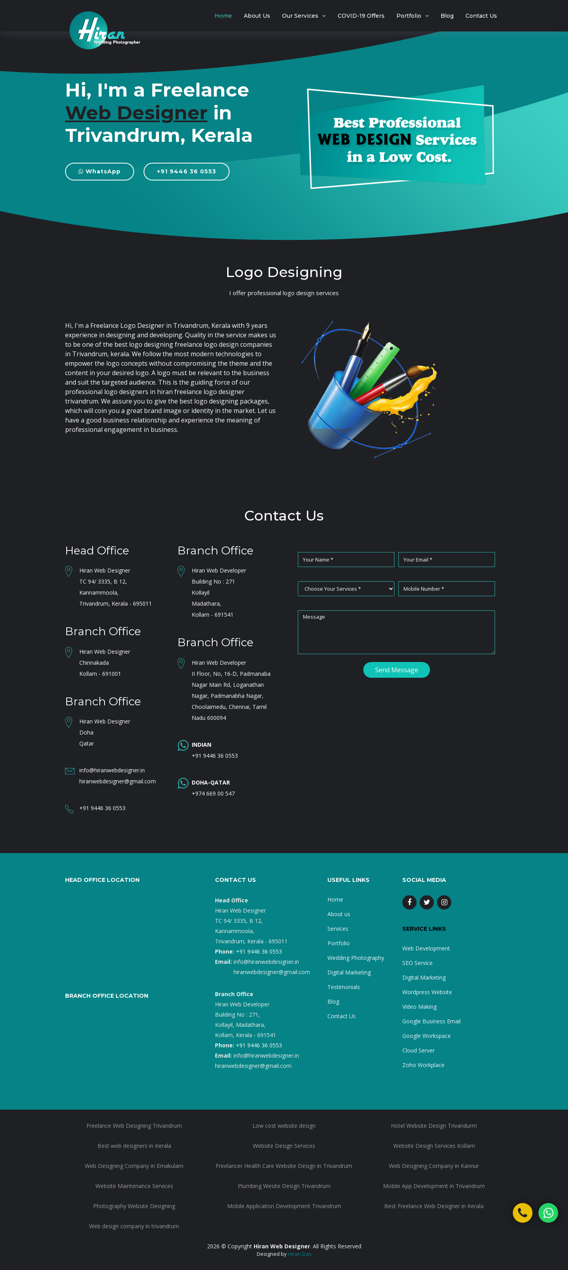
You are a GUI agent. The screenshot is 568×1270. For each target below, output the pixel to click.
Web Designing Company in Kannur (434, 1166)
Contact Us (481, 15)
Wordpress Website (427, 992)
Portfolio (408, 15)
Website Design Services (284, 1145)
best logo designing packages (223, 401)
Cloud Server (418, 1050)
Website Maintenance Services (134, 1186)
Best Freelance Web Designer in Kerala (434, 1206)
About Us (257, 15)
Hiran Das (300, 1253)
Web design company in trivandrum (134, 1226)
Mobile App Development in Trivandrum (434, 1186)
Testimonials (343, 987)
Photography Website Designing (134, 1206)
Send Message (396, 670)
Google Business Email (431, 1021)
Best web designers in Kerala (134, 1145)
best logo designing (143, 344)
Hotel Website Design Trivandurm (434, 1125)
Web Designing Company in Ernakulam (134, 1166)
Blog (447, 15)
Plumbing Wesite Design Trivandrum (284, 1186)
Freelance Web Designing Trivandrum (134, 1125)
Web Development (426, 948)
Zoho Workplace (423, 1065)
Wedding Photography (355, 957)
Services (337, 928)
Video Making (419, 1006)
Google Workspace (426, 1035)
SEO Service (417, 963)
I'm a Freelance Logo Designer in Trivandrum (141, 325)
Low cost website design (284, 1125)
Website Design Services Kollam (434, 1145)
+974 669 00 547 (213, 793)
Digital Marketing (349, 972)
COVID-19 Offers (361, 15)
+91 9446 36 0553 (186, 171)
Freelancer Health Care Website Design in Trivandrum (284, 1166)
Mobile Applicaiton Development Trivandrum (284, 1206)
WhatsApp (99, 171)
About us (338, 914)
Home (223, 15)
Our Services (300, 15)
